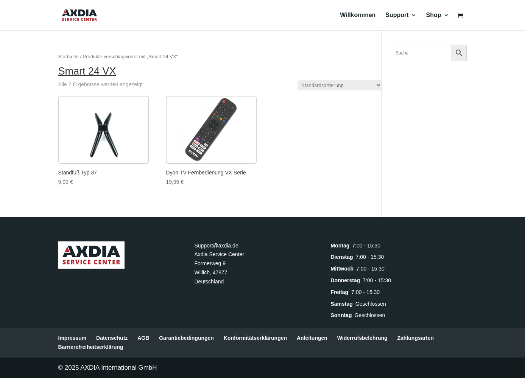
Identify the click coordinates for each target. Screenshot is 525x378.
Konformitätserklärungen (255, 338)
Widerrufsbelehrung (362, 338)
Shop (433, 15)
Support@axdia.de (216, 246)
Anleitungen (312, 338)
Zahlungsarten (415, 338)
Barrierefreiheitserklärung (90, 347)
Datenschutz (112, 338)
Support (396, 15)
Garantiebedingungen (186, 338)
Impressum (72, 338)
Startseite (68, 56)
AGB (143, 338)
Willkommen (357, 15)
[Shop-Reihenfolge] (340, 85)
